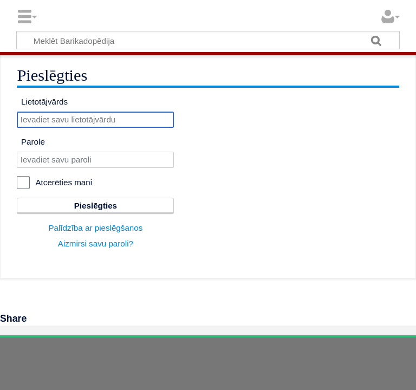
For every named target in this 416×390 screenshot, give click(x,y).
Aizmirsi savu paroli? (95, 243)
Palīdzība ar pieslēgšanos (95, 227)
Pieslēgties (95, 205)
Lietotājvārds (44, 101)
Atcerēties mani (63, 182)
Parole (33, 141)
